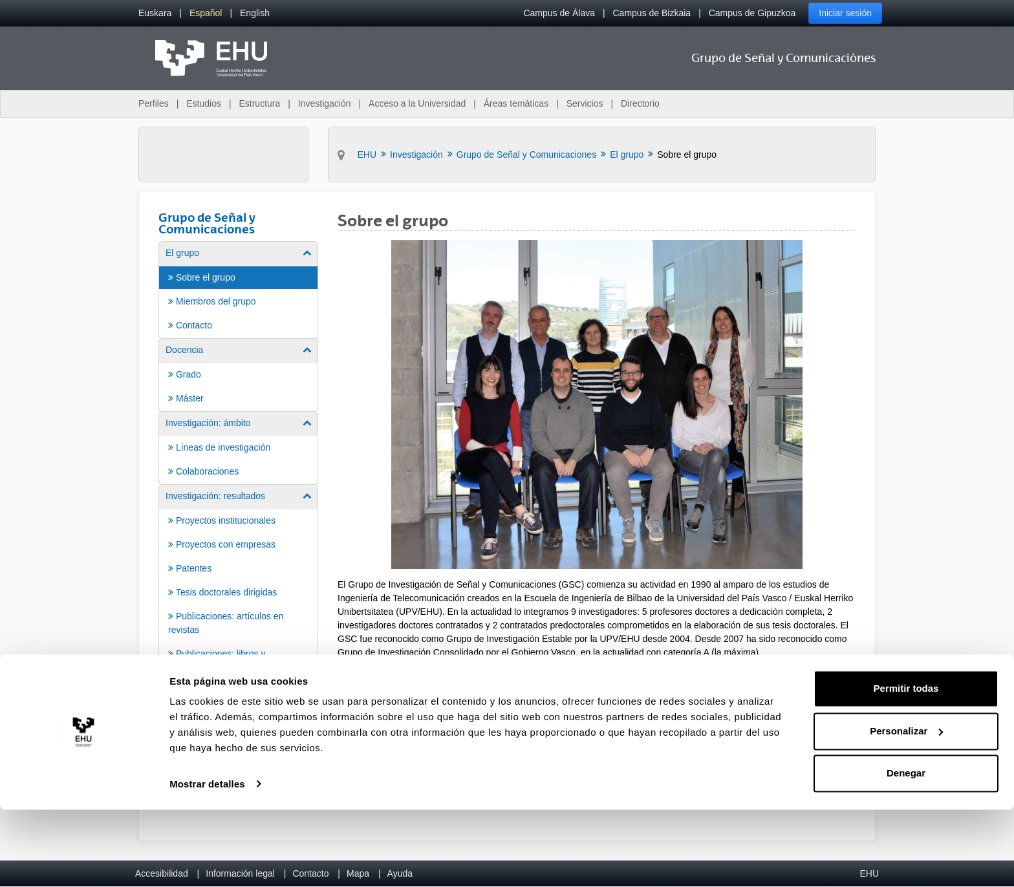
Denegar (906, 851)
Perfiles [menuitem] (153, 103)
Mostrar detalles (207, 861)
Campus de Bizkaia (652, 13)
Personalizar (906, 808)
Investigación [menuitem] (324, 103)
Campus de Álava (559, 13)
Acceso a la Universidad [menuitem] (417, 103)
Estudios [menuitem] (203, 103)
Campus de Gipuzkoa (752, 13)
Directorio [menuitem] (640, 103)
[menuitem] (155, 13)
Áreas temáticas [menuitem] (516, 103)
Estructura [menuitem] (259, 103)
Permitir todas (906, 766)
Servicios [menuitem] (584, 103)
